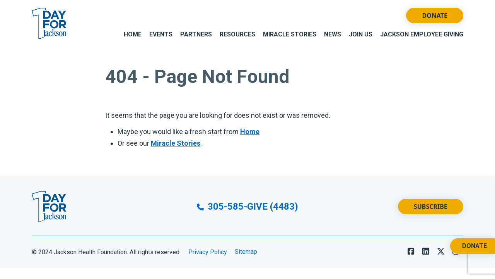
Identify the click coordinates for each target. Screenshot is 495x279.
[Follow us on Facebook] (411, 251)
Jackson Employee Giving (421, 34)
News (332, 34)
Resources (237, 34)
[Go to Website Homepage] (49, 23)
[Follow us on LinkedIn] (425, 251)
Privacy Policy (207, 252)
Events (160, 34)
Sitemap (246, 252)
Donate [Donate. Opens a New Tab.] (474, 246)
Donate (434, 15)
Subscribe (430, 206)
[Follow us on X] (441, 251)
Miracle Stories (289, 34)
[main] (247, 111)
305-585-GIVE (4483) (247, 206)
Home (133, 34)
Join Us (360, 34)
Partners (196, 34)
